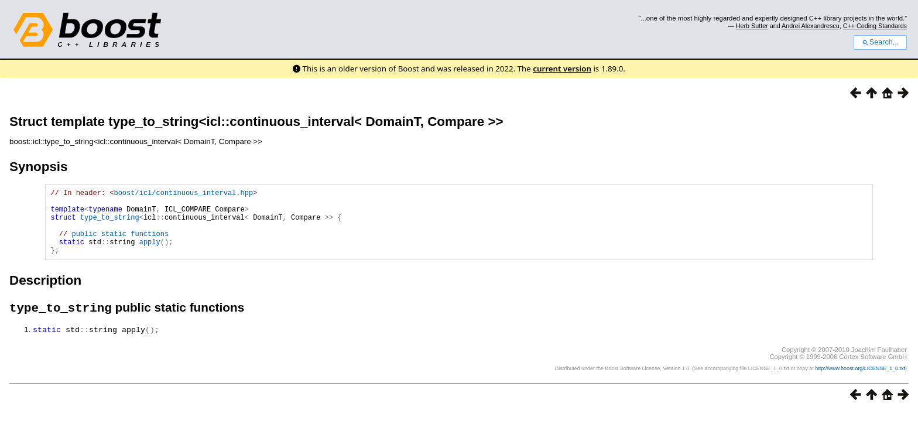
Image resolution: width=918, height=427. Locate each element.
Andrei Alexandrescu (811, 25)
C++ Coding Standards (875, 25)
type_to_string (109, 224)
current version (562, 68)
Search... (880, 42)
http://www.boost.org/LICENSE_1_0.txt (860, 384)
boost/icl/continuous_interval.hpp (183, 194)
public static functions (120, 244)
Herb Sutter (752, 25)
